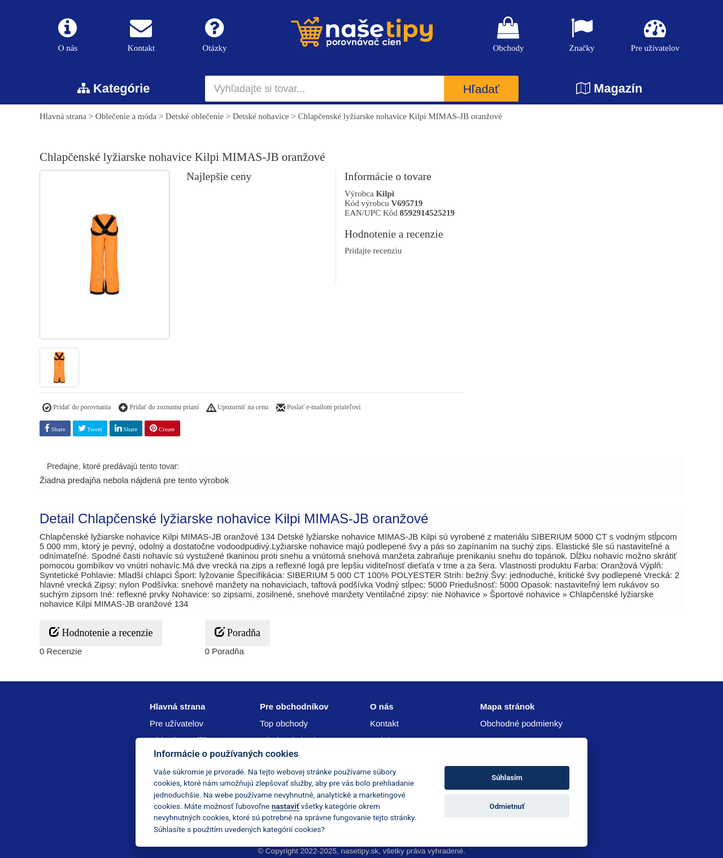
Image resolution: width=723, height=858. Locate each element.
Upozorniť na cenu (237, 408)
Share (55, 428)
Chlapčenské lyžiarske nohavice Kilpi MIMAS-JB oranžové (400, 116)
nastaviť (285, 806)
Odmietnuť (507, 806)
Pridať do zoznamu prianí (159, 408)
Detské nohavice (261, 116)
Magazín (609, 88)
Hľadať (481, 88)
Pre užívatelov (655, 34)
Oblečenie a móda (125, 116)
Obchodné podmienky (521, 723)
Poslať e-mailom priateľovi (318, 408)
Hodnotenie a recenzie (101, 632)
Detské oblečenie (194, 116)
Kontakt (141, 34)
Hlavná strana (63, 116)
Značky (582, 34)
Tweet (90, 428)
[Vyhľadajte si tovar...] (325, 89)
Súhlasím (506, 777)
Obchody (508, 34)
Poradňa (237, 632)
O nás (68, 34)
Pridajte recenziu (373, 250)
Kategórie (113, 88)
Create (162, 428)
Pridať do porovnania (76, 408)
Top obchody (284, 723)
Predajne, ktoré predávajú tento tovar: (113, 466)
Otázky (214, 34)
